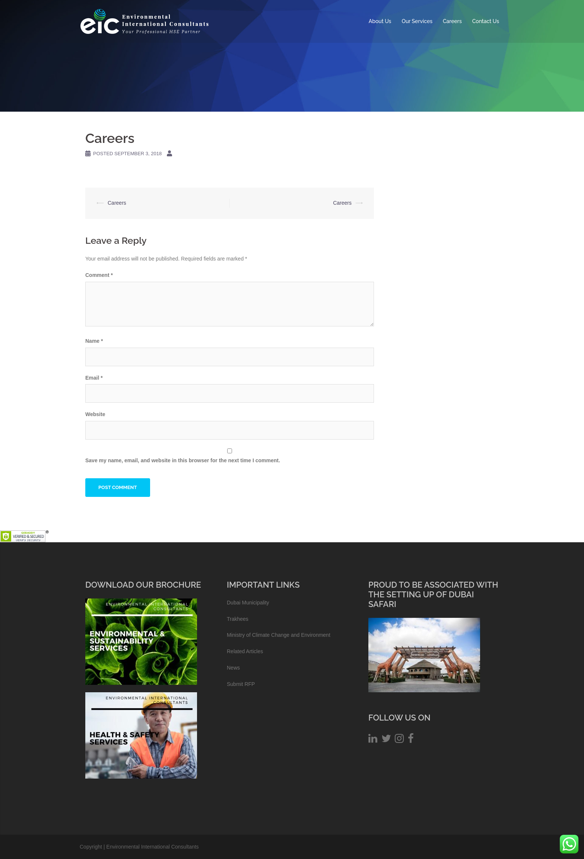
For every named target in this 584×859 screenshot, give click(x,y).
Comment (99, 275)
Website (95, 414)
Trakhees (237, 619)
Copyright (91, 847)
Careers (452, 21)
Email (94, 378)
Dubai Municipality (248, 603)
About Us (380, 21)
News (233, 668)
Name (94, 341)
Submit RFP (241, 684)
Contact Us (485, 21)
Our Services (417, 21)
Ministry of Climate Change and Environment (278, 635)
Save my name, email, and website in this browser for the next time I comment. (182, 460)
